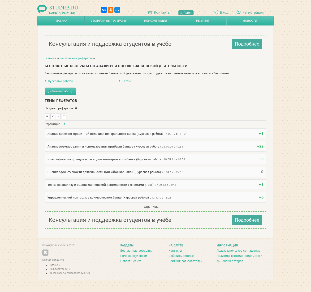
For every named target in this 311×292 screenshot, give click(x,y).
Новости (250, 21)
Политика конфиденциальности (239, 256)
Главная (61, 21)
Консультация (155, 21)
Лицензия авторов (230, 261)
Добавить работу (60, 91)
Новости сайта (131, 261)
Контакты (159, 12)
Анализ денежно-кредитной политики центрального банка (92, 133)
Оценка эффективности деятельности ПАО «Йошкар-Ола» (91, 172)
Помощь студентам (133, 256)
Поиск (186, 13)
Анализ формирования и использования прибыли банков (90, 146)
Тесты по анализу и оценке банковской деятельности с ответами (96, 184)
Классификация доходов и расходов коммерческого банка (91, 159)
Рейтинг (203, 21)
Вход (224, 12)
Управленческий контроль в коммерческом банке (84, 197)
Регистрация (253, 12)
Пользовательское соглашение (238, 251)
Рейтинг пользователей (185, 261)
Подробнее (247, 44)
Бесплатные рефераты (108, 21)
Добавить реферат (181, 256)
